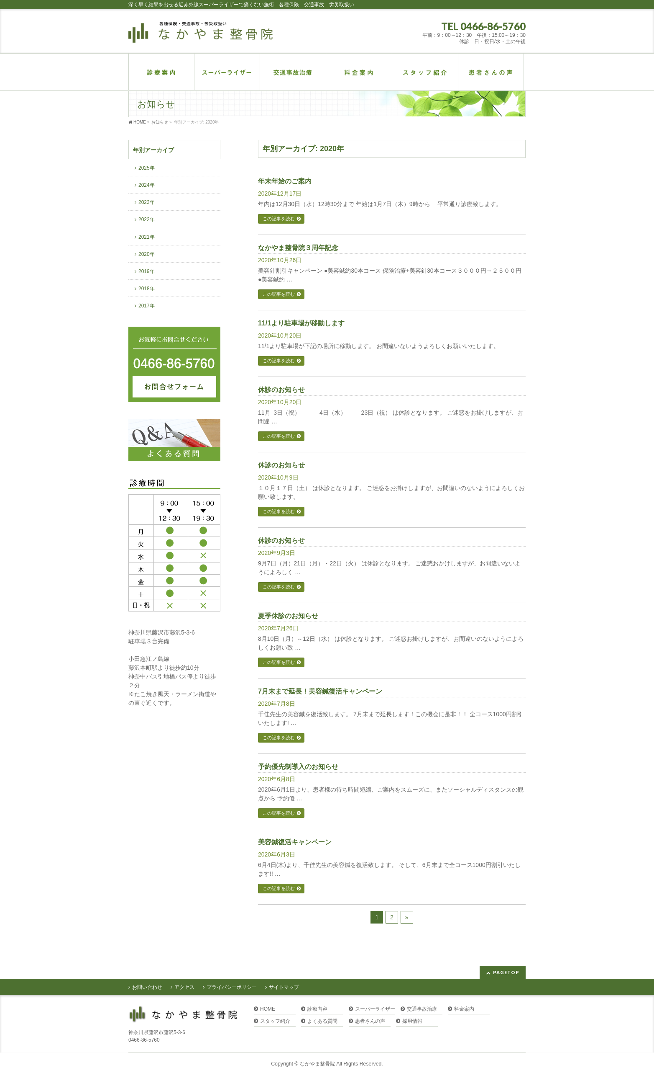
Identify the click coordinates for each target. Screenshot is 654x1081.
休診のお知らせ (281, 389)
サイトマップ (284, 987)
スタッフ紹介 (275, 1021)
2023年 (146, 202)
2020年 (146, 254)
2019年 (146, 271)
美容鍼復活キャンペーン (295, 842)
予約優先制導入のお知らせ (298, 766)
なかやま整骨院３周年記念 (298, 247)
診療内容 (317, 1009)
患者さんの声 (370, 1021)
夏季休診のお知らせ (288, 615)
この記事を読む (279, 218)
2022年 (146, 219)
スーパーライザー (375, 1009)
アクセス (184, 987)
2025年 (146, 168)
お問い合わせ (147, 987)
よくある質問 (322, 1021)
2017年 (146, 306)
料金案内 (464, 1009)
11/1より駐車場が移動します (301, 323)
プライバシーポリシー (232, 987)
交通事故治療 (422, 1009)
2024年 (146, 185)
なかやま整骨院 (317, 1064)
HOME (267, 1009)
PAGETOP (506, 972)
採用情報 (412, 1021)
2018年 (146, 289)
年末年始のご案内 (285, 181)
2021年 (146, 237)
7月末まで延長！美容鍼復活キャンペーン (320, 691)
